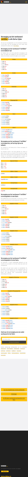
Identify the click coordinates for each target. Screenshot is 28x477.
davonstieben (10, 348)
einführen (3, 350)
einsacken (19, 350)
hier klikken (16, 45)
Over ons (5, 471)
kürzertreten (22, 353)
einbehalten (16, 348)
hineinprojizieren (15, 353)
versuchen (3, 355)
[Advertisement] (14, 19)
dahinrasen (3, 348)
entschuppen (4, 353)
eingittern (14, 350)
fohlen (9, 353)
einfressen (22, 348)
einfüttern (8, 350)
